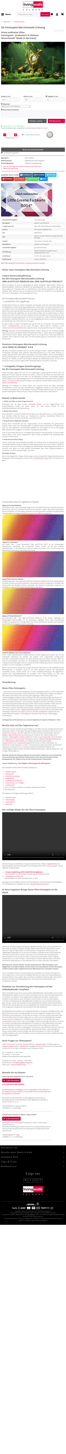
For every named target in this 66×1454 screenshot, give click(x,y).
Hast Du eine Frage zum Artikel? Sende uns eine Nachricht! (21, 166)
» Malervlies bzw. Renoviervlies (15, 741)
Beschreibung (5, 263)
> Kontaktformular (13, 326)
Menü (6, 14)
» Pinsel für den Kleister (12, 776)
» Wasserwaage (10, 800)
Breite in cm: (6, 96)
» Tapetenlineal (10, 802)
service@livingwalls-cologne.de (22, 1063)
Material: (6, 104)
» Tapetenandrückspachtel (13, 781)
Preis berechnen (56, 120)
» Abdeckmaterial (10, 772)
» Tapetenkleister (51, 864)
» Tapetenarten (24, 1046)
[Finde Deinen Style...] (33, 14)
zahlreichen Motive (35, 404)
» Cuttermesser (10, 783)
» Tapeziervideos (40, 1044)
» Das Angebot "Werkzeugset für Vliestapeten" (34, 763)
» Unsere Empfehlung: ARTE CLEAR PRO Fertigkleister (24, 872)
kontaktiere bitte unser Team (42, 458)
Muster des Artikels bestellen (33, 150)
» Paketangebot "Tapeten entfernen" (20, 737)
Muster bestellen (39, 263)
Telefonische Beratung (9, 168)
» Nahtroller (8, 804)
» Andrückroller (10, 785)
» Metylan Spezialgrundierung (48, 739)
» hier (45, 128)
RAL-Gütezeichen (41, 712)
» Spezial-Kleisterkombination (30, 710)
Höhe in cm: (28, 96)
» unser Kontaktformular (18, 1065)
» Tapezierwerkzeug (23, 743)
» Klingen (21, 783)
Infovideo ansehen (37, 120)
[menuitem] (6, 14)
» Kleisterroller (9, 774)
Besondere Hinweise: (11, 110)
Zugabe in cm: (53, 96)
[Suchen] (45, 14)
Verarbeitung (29, 263)
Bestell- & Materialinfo (17, 263)
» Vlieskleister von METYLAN (14, 876)
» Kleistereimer (9, 778)
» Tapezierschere (10, 797)
